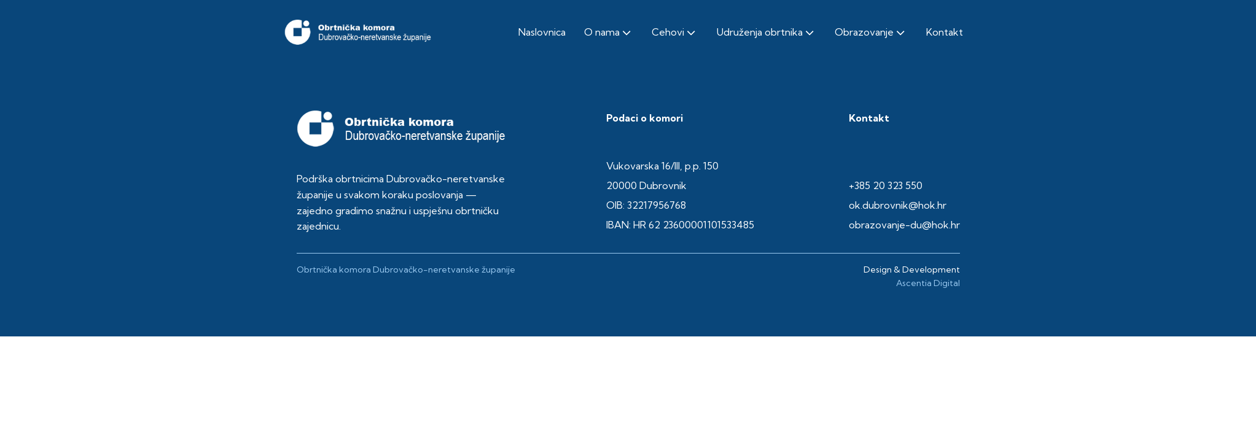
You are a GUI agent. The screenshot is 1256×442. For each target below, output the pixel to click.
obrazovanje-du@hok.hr (904, 225)
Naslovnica (542, 32)
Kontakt (944, 32)
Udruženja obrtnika (766, 32)
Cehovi (675, 32)
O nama (608, 32)
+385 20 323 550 (885, 185)
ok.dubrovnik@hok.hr (897, 205)
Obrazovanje (871, 32)
